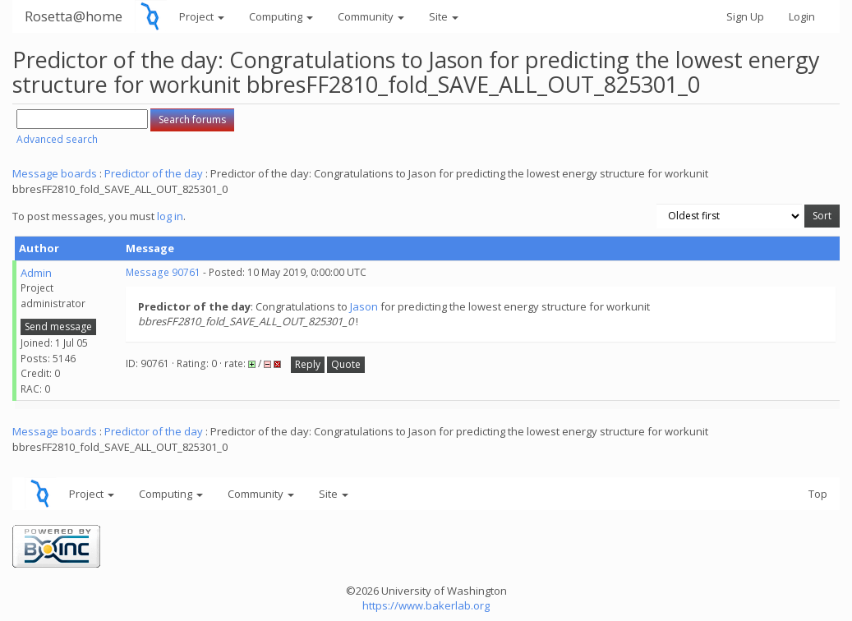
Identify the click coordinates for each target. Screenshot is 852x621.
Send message (58, 327)
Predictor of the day (153, 173)
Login (802, 16)
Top (817, 493)
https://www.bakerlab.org (426, 605)
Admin (36, 272)
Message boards (54, 173)
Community (371, 16)
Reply (307, 364)
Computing (281, 16)
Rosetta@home (73, 16)
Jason (364, 306)
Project (201, 16)
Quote (346, 364)
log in (170, 216)
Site (443, 16)
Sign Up (745, 16)
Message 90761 (163, 272)
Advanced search (57, 139)
